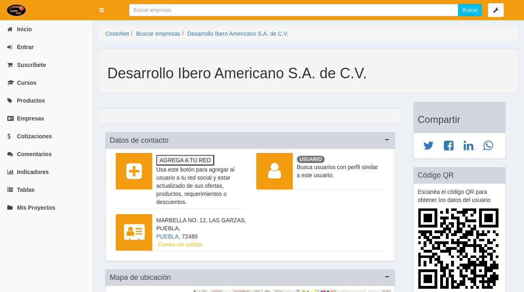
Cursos (21, 82)
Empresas (25, 118)
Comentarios (29, 154)
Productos (26, 100)
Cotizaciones (29, 136)
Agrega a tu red (185, 160)
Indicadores (28, 172)
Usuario (311, 159)
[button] (101, 10)
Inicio (19, 29)
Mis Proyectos (31, 207)
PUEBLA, (169, 236)
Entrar (20, 47)
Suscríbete (26, 65)
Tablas (20, 190)
